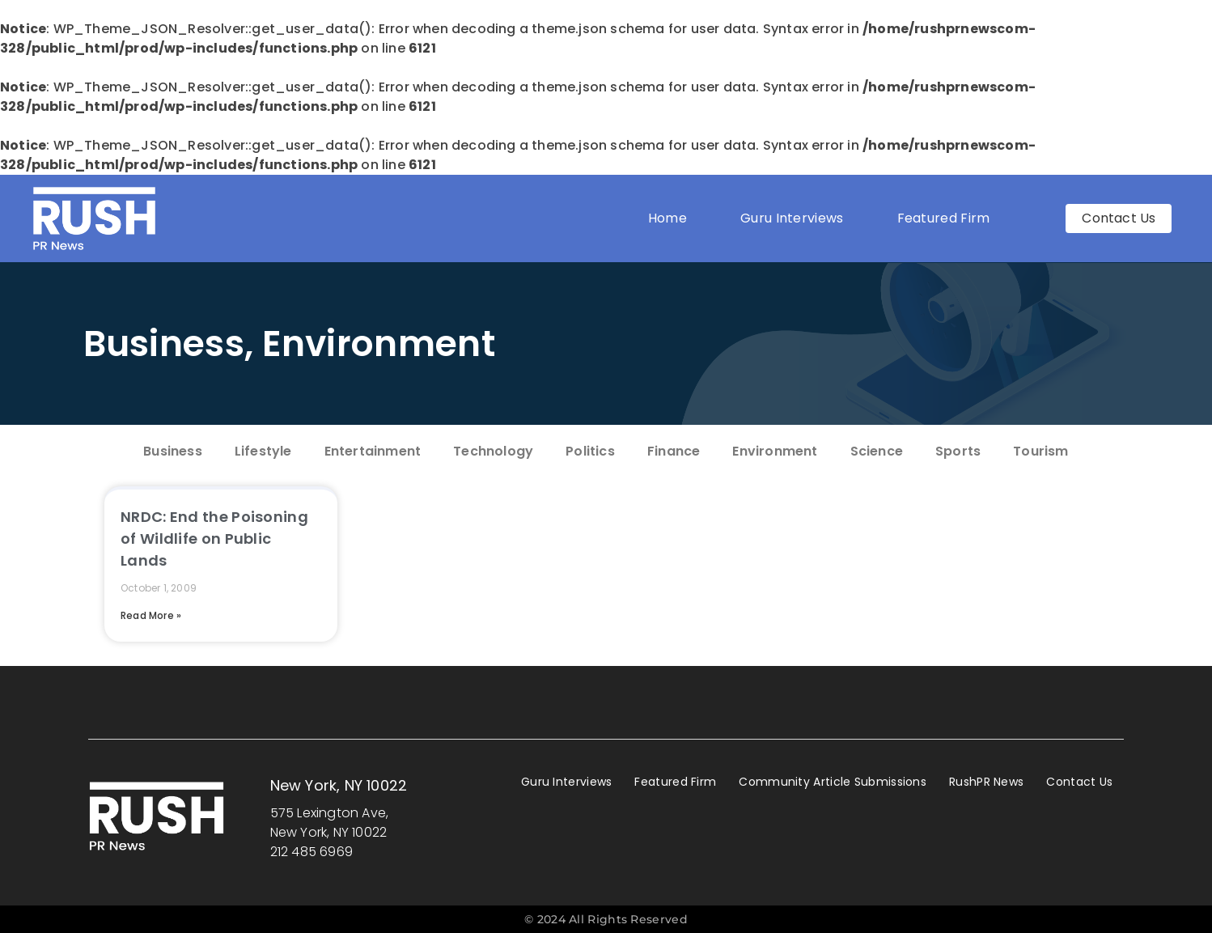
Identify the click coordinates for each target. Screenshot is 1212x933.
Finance (673, 451)
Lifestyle (263, 451)
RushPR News (986, 782)
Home (667, 218)
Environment (378, 343)
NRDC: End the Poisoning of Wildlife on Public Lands (214, 538)
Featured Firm (947, 218)
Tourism (1040, 451)
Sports (958, 451)
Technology (493, 451)
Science (876, 451)
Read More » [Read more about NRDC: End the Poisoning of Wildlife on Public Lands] (151, 615)
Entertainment (373, 451)
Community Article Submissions (832, 782)
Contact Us (1079, 782)
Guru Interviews (792, 218)
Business (163, 343)
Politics (590, 451)
